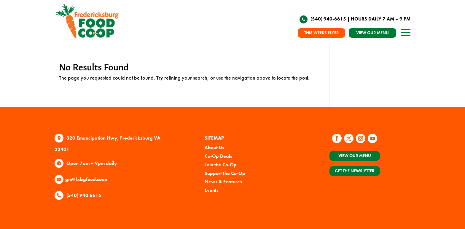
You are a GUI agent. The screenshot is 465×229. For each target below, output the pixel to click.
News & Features (223, 182)
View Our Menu (354, 155)
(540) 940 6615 (83, 195)
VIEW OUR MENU (372, 32)
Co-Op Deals (218, 156)
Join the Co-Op (221, 165)
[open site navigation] (405, 34)
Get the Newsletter (355, 170)
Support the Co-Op (225, 173)
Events (212, 190)
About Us (214, 147)
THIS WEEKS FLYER (321, 32)
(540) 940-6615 (328, 19)
